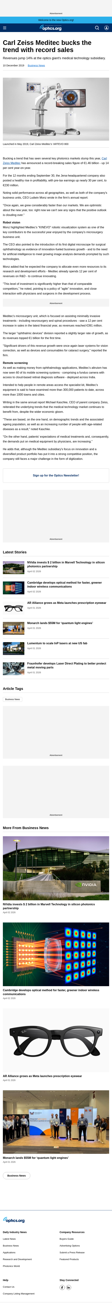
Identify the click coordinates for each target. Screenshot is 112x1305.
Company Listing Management (18, 1293)
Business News (36, 65)
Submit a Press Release (72, 1252)
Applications (9, 1252)
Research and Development (17, 1259)
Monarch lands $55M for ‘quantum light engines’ (60, 623)
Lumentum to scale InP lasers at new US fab (57, 643)
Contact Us (8, 1286)
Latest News (9, 1239)
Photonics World (11, 1266)
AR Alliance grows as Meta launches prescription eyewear (66, 602)
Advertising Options (70, 1245)
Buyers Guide (67, 1239)
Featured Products (69, 1259)
